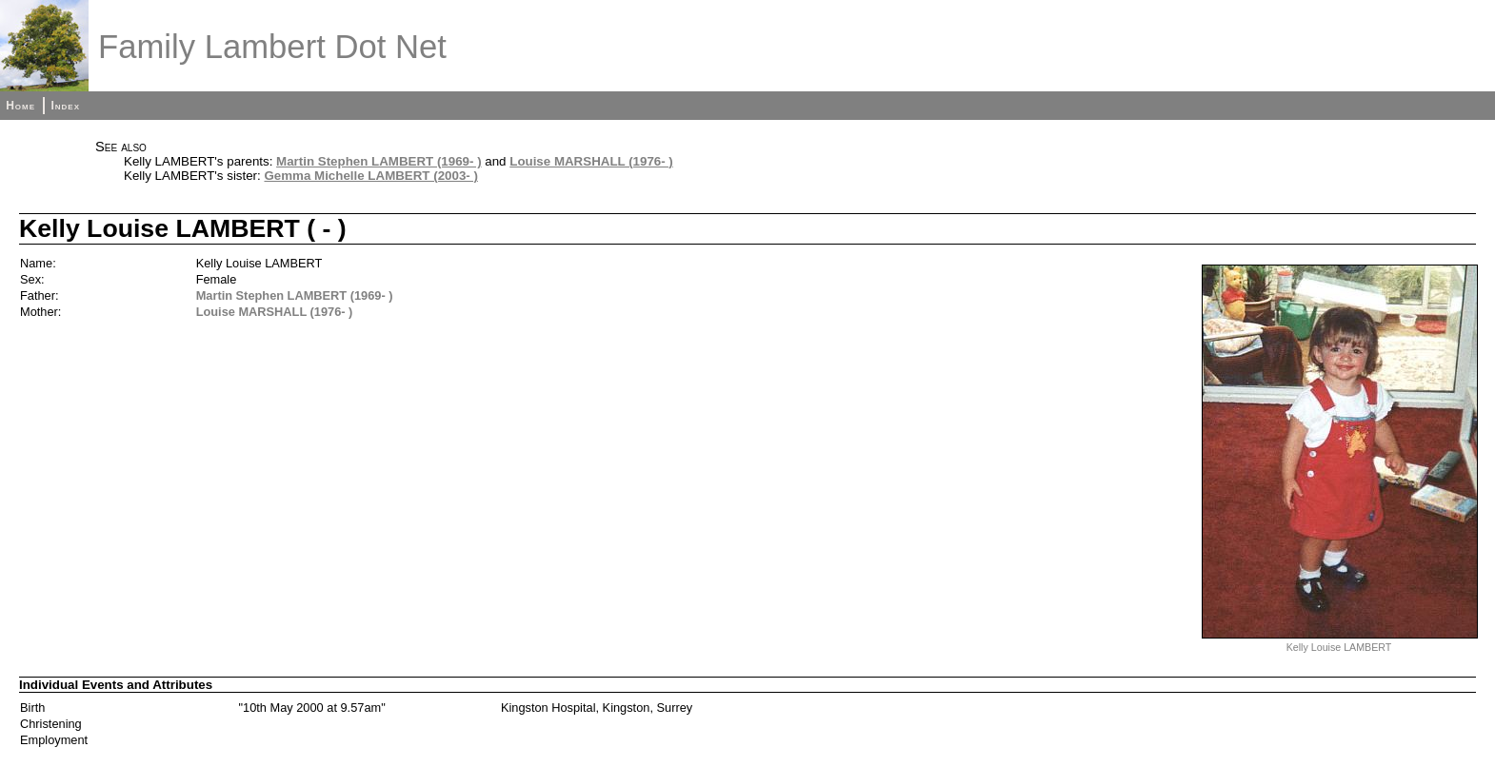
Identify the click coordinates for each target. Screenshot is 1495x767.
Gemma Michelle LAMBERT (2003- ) (370, 175)
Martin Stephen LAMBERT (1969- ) (379, 161)
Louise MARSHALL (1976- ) (591, 161)
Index (65, 105)
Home (20, 105)
